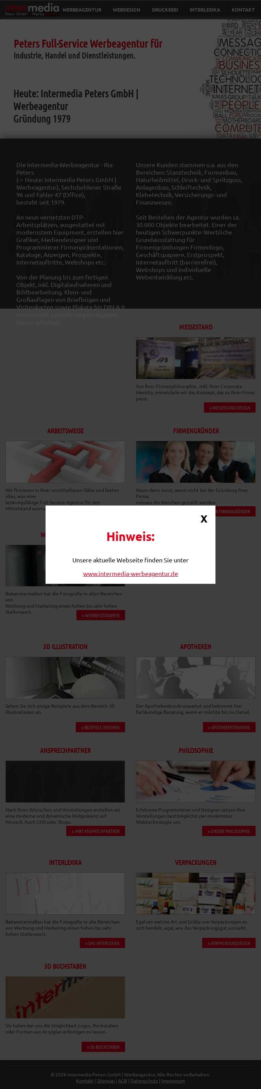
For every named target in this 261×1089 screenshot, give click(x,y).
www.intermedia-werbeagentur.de (130, 573)
